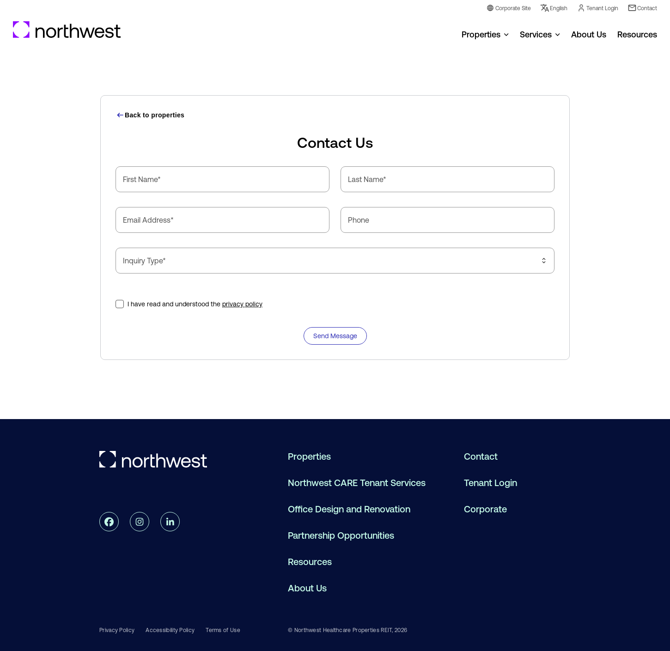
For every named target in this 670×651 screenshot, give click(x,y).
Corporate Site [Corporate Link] (508, 8)
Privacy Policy (116, 630)
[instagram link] (139, 521)
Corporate (485, 509)
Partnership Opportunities (341, 535)
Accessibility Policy (170, 630)
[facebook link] (109, 521)
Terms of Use (223, 630)
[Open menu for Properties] (506, 34)
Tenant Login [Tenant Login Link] (597, 8)
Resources (310, 562)
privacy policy (242, 304)
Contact (481, 456)
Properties (481, 34)
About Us (307, 588)
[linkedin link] (170, 521)
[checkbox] (120, 304)
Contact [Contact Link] (642, 8)
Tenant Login (490, 483)
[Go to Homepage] (67, 29)
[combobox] (335, 261)
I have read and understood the (195, 304)
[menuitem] (485, 34)
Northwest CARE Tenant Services (357, 483)
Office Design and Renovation (349, 509)
